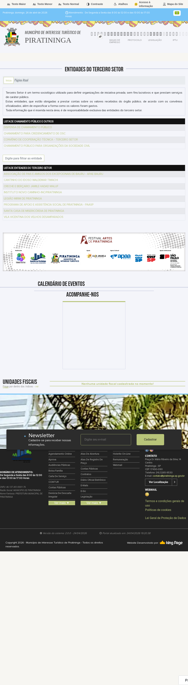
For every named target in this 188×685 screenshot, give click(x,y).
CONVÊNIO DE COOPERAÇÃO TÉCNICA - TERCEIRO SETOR (41, 139)
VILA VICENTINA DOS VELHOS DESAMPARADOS (33, 217)
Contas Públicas (57, 487)
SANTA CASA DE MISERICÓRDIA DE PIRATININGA (34, 211)
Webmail (117, 465)
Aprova (52, 460)
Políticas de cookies (158, 510)
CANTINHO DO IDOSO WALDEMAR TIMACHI (31, 180)
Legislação (86, 497)
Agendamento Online (60, 454)
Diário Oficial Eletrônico (93, 480)
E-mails (84, 485)
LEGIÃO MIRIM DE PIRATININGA (23, 198)
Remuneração (120, 460)
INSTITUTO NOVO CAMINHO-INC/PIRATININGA (33, 192)
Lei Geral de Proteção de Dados (165, 518)
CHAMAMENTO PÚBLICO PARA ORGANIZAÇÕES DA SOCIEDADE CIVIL (47, 146)
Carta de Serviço (57, 476)
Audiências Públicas (59, 465)
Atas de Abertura (90, 454)
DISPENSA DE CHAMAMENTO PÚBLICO (28, 127)
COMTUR (53, 482)
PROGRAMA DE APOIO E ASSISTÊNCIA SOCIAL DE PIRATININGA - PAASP (49, 204)
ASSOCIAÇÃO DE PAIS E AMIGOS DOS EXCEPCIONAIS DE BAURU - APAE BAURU (53, 174)
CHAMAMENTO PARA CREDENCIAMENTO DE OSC (35, 133)
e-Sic (83, 491)
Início (9, 80)
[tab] (100, 36)
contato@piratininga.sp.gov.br (169, 476)
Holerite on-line (122, 454)
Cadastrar (150, 439)
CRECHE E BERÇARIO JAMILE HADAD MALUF (31, 186)
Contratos (86, 474)
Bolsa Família (55, 471)
